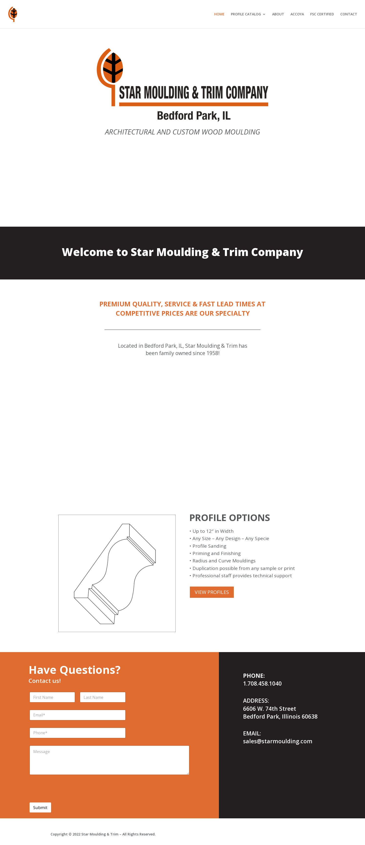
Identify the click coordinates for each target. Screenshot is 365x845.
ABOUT (278, 14)
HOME (219, 14)
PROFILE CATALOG (246, 14)
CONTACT (348, 14)
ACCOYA (297, 14)
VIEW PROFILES (212, 592)
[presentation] (67, 799)
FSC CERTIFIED (322, 14)
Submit (40, 807)
